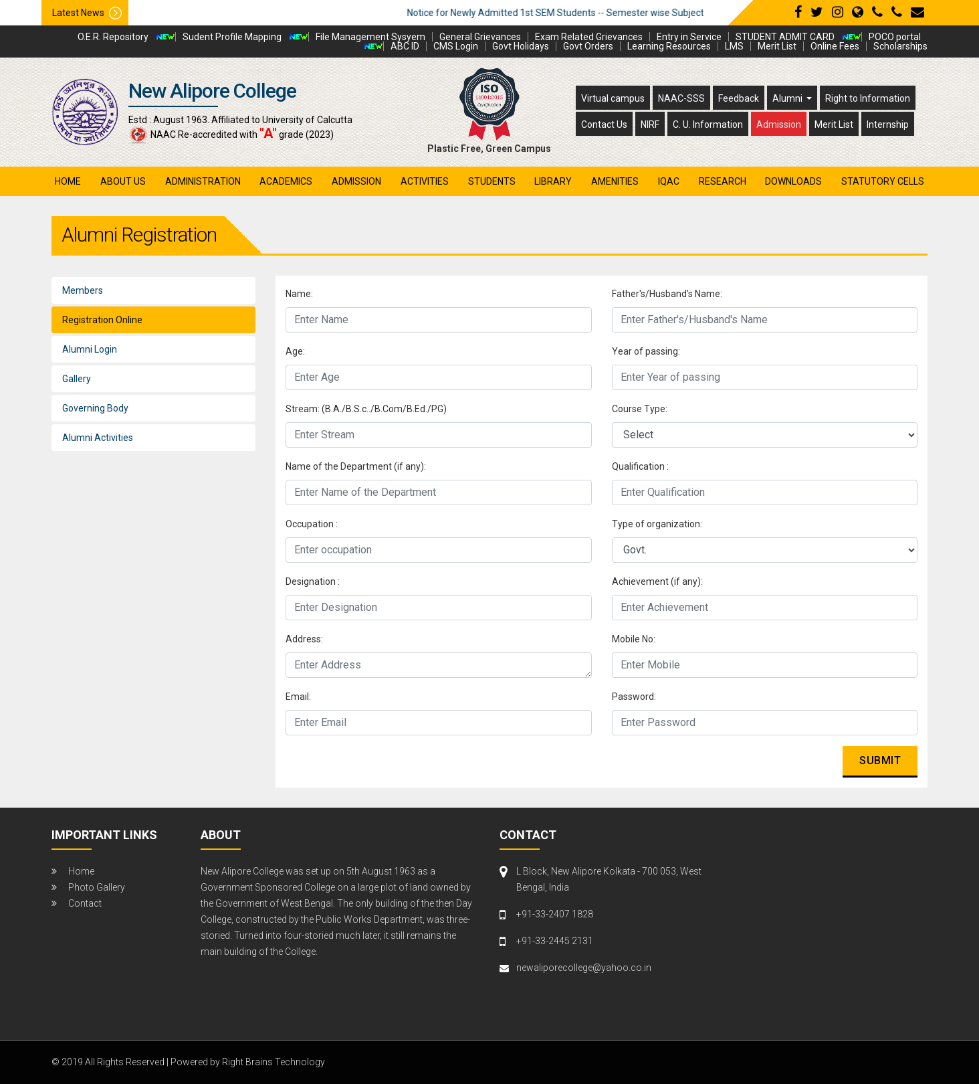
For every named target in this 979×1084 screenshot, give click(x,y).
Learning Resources (669, 46)
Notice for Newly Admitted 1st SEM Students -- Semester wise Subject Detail (590, 12)
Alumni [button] (788, 98)
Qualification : (640, 466)
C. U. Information (708, 124)
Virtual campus (613, 98)
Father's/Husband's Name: (667, 293)
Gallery (76, 378)
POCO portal (895, 36)
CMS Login (455, 46)
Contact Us (604, 124)
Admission (778, 124)
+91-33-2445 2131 (554, 940)
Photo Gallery (96, 887)
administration (203, 181)
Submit (880, 760)
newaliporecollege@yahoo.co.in (583, 967)
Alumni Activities (97, 437)
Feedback (738, 98)
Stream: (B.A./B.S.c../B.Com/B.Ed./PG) (366, 408)
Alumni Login (89, 349)
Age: (295, 351)
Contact (85, 903)
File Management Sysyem (370, 36)
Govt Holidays (520, 46)
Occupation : (312, 524)
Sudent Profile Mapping (232, 36)
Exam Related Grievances (589, 36)
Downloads (793, 181)
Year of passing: (646, 351)
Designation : (313, 581)
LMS (734, 46)
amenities (615, 181)
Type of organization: (657, 524)
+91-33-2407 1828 (554, 914)
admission (356, 181)
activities (425, 181)
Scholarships (900, 46)
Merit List (777, 46)
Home (68, 181)
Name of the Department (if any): (356, 466)
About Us (123, 181)
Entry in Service (689, 36)
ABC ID (405, 46)
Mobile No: (633, 639)
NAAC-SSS (681, 98)
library (553, 181)
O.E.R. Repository (113, 36)
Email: (298, 696)
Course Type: (639, 408)
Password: (634, 696)
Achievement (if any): (657, 581)
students (492, 181)
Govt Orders (588, 46)
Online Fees (834, 46)
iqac (668, 181)
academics (285, 181)
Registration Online (102, 319)
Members (82, 290)
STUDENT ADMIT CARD (785, 36)
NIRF (650, 124)
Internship (888, 124)
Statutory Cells (882, 181)
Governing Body (95, 408)
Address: (304, 639)
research (722, 181)
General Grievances (480, 36)
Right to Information (867, 98)
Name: (299, 293)
